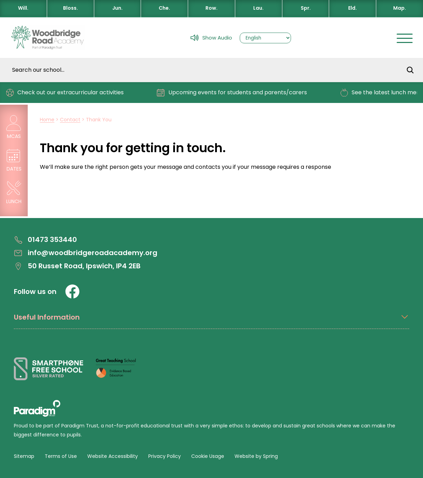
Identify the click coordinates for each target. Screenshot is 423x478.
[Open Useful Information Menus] (211, 321)
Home (47, 119)
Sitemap (24, 456)
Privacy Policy (164, 456)
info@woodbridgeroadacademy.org (85, 253)
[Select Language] (265, 38)
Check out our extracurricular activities (67, 92)
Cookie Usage (207, 456)
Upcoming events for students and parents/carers (234, 92)
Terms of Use (61, 456)
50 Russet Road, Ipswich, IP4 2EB (77, 266)
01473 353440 (45, 239)
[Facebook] (72, 291)
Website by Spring (256, 456)
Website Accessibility (112, 456)
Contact (70, 119)
